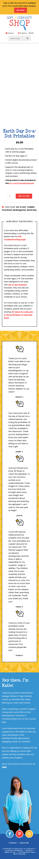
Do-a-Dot (21, 207)
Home (9, 33)
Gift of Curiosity (19, 23)
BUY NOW (20, 10)
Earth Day (32, 210)
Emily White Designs (24, 853)
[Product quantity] (10, 196)
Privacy (29, 850)
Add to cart (24, 196)
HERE (4, 767)
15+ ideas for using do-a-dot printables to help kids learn (19, 315)
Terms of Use (9, 852)
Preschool (7, 210)
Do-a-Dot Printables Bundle (21, 183)
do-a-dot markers (17, 284)
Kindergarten (19, 210)
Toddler (31, 207)
